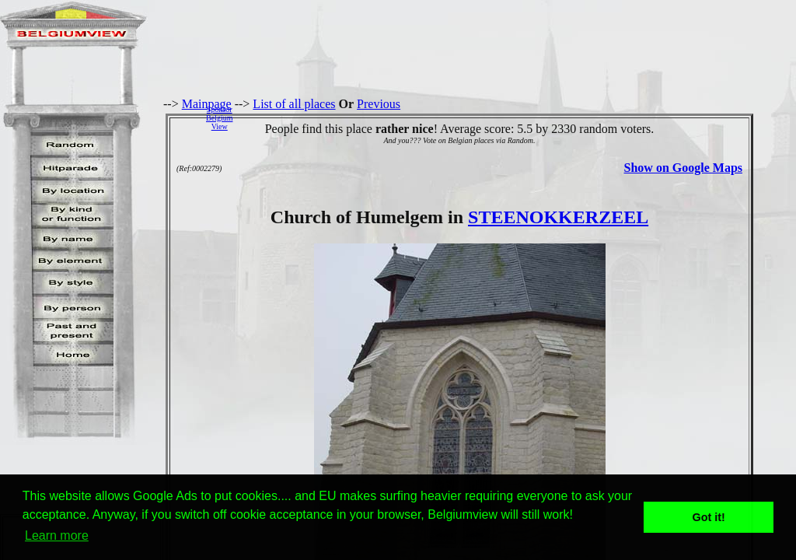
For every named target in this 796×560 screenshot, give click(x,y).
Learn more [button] (57, 535)
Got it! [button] (709, 517)
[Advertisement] (518, 117)
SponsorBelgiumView (219, 118)
